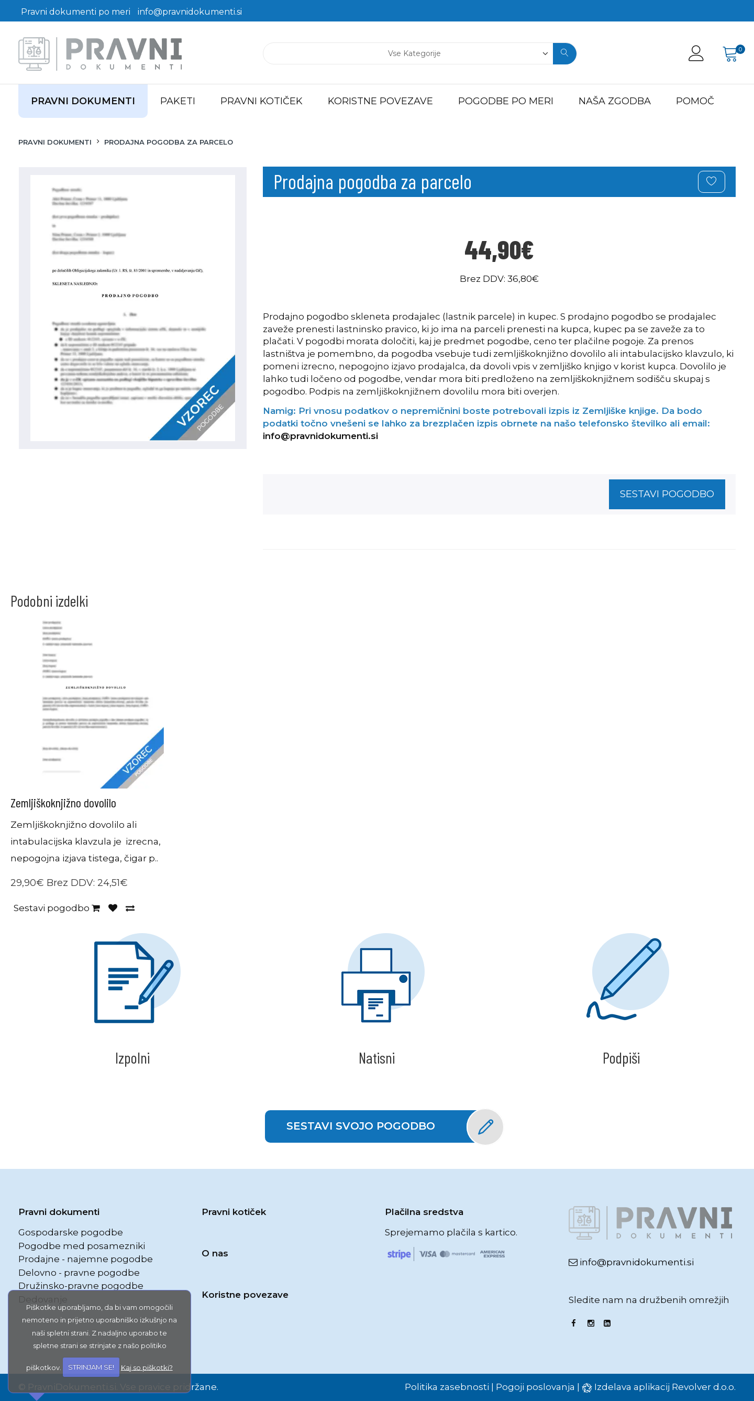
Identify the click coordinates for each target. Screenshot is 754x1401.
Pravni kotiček (234, 1212)
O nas (215, 1253)
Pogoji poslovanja (535, 1387)
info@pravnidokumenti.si (190, 12)
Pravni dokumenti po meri (75, 12)
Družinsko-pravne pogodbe (80, 1285)
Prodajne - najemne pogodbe (85, 1259)
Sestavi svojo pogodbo (387, 1126)
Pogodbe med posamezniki (81, 1246)
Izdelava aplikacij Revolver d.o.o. (665, 1387)
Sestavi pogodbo (667, 494)
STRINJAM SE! (91, 1367)
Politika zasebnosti (447, 1387)
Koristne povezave (245, 1294)
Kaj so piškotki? (147, 1367)
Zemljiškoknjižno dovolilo (63, 802)
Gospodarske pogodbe (70, 1232)
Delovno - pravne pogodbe (79, 1272)
